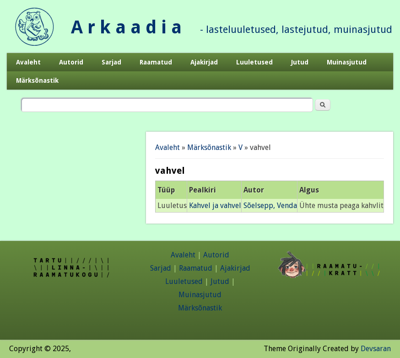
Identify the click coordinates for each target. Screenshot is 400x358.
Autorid (71, 62)
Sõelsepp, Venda (270, 205)
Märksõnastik (37, 80)
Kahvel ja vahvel (215, 205)
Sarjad (111, 62)
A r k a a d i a (126, 27)
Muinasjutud (347, 62)
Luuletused (254, 62)
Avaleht (28, 62)
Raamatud (156, 62)
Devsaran (376, 348)
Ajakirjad (204, 62)
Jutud (299, 62)
